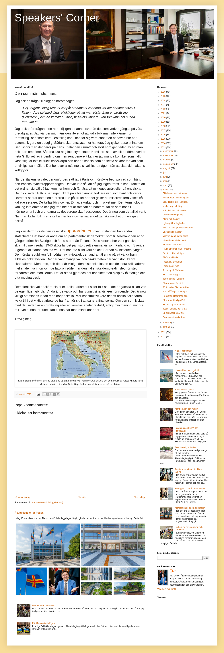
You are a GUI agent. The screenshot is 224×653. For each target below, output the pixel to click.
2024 (163, 100)
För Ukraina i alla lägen (43, 623)
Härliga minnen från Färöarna (177, 249)
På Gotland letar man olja (175, 296)
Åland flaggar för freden (29, 512)
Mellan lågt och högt (172, 206)
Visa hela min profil (166, 589)
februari (167, 322)
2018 (163, 126)
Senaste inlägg (22, 497)
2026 (163, 92)
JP (174, 571)
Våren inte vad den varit (174, 240)
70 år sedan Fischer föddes (176, 287)
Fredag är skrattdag (172, 262)
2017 (163, 130)
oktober (167, 159)
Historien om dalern (184, 389)
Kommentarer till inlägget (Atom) (47, 502)
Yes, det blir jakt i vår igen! (175, 202)
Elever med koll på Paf (174, 300)
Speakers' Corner (57, 18)
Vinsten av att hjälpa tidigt (175, 236)
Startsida (82, 497)
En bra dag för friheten (173, 304)
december (168, 151)
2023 (163, 104)
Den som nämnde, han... (175, 317)
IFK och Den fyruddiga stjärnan (178, 227)
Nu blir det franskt (183, 351)
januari (166, 327)
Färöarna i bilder (171, 257)
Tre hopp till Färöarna (173, 270)
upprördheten (80, 230)
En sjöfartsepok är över (174, 313)
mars (166, 189)
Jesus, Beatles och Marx (175, 308)
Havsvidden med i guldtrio (187, 370)
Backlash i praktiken (172, 232)
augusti (167, 168)
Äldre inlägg (139, 497)
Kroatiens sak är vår (172, 244)
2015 (163, 139)
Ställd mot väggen (171, 274)
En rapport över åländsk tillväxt (190, 488)
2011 (163, 336)
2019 (163, 122)
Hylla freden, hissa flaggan (175, 197)
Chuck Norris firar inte (173, 283)
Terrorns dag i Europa (173, 279)
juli (165, 172)
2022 (163, 109)
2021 (163, 113)
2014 (163, 143)
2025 (163, 96)
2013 (163, 147)
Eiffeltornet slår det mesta (175, 193)
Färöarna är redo (171, 266)
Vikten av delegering (173, 214)
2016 (163, 134)
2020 (163, 117)
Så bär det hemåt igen (173, 253)
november (168, 155)
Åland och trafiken (171, 219)
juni (165, 177)
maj (165, 181)
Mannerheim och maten (43, 605)
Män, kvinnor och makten (175, 210)
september (168, 164)
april (165, 185)
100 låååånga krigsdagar (175, 291)
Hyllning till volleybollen (174, 223)
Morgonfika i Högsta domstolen (190, 508)
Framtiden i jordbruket (185, 447)
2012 (163, 332)
